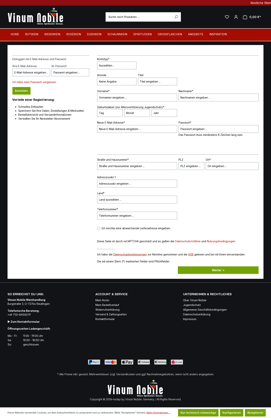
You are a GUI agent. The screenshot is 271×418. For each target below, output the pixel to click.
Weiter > (218, 270)
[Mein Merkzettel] (226, 17)
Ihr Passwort (59, 66)
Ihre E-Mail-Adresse (24, 66)
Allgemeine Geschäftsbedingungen (205, 309)
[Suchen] (176, 17)
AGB (190, 254)
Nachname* (186, 91)
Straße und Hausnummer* (113, 159)
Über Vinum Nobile (194, 300)
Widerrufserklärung (107, 309)
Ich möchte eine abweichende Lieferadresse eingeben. (136, 228)
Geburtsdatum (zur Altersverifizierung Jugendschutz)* (130, 107)
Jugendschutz (192, 304)
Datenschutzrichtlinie (188, 241)
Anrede (101, 75)
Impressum (189, 319)
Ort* (208, 159)
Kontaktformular (105, 319)
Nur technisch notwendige (198, 412)
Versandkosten (125, 374)
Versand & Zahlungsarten (111, 314)
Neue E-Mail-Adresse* (111, 122)
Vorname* (103, 91)
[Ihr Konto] (236, 17)
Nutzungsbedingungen (221, 241)
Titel (140, 75)
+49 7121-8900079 (19, 314)
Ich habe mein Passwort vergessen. (34, 82)
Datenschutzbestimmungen (130, 254)
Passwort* (185, 122)
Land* (100, 193)
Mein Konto (102, 300)
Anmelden (21, 90)
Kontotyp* (103, 59)
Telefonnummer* (107, 209)
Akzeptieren (255, 412)
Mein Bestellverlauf (107, 304)
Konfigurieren (231, 412)
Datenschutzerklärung (196, 314)
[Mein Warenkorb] (252, 17)
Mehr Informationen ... (158, 412)
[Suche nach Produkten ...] (143, 17)
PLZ (181, 159)
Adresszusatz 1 (106, 177)
